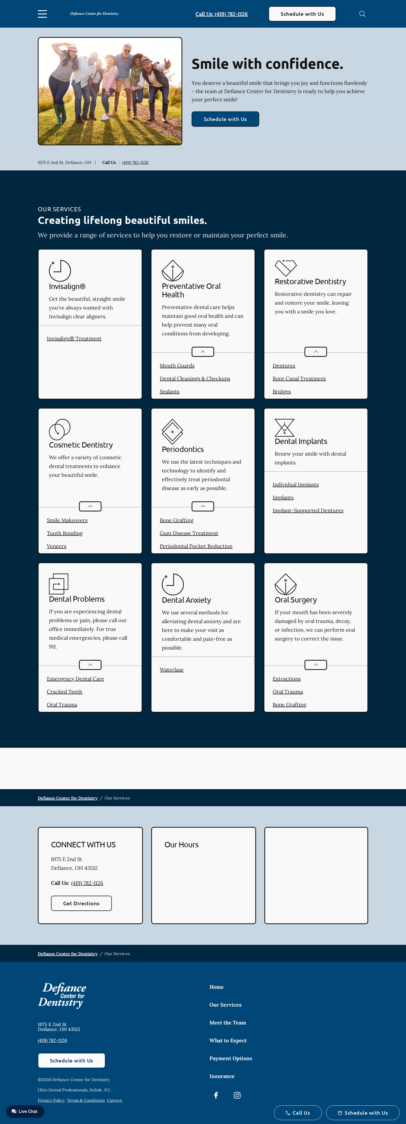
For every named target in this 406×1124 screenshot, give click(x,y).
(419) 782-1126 (135, 162)
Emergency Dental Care (75, 678)
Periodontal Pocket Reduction (196, 546)
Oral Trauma (62, 704)
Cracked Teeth (64, 691)
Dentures (284, 365)
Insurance (222, 1076)
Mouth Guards (177, 365)
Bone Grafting (176, 520)
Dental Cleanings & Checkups (195, 378)
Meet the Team (227, 1022)
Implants (283, 497)
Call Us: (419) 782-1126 (221, 14)
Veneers (56, 546)
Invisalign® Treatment (74, 338)
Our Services (225, 1004)
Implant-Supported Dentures (308, 510)
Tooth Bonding (65, 533)
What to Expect (228, 1040)
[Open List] (203, 352)
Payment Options (230, 1058)
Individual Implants (296, 484)
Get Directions (81, 903)
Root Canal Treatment (299, 378)
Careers (114, 1100)
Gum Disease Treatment (189, 533)
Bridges (282, 391)
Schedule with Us (302, 13)
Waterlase (172, 669)
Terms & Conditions (86, 1100)
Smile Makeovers (67, 520)
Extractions (287, 678)
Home (216, 987)
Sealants (169, 391)
